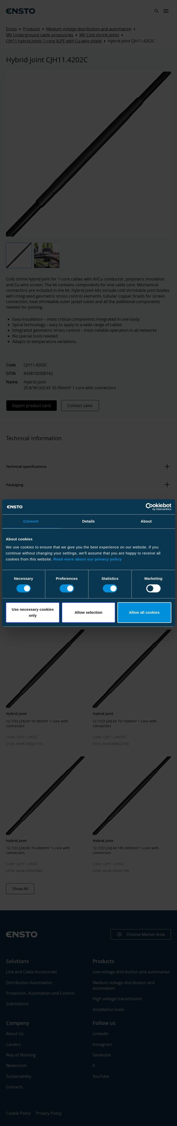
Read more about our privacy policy (87, 559)
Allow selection (88, 612)
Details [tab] (88, 521)
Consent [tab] (30, 521)
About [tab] (146, 521)
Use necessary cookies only (33, 612)
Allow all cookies (144, 612)
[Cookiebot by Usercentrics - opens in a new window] (149, 507)
